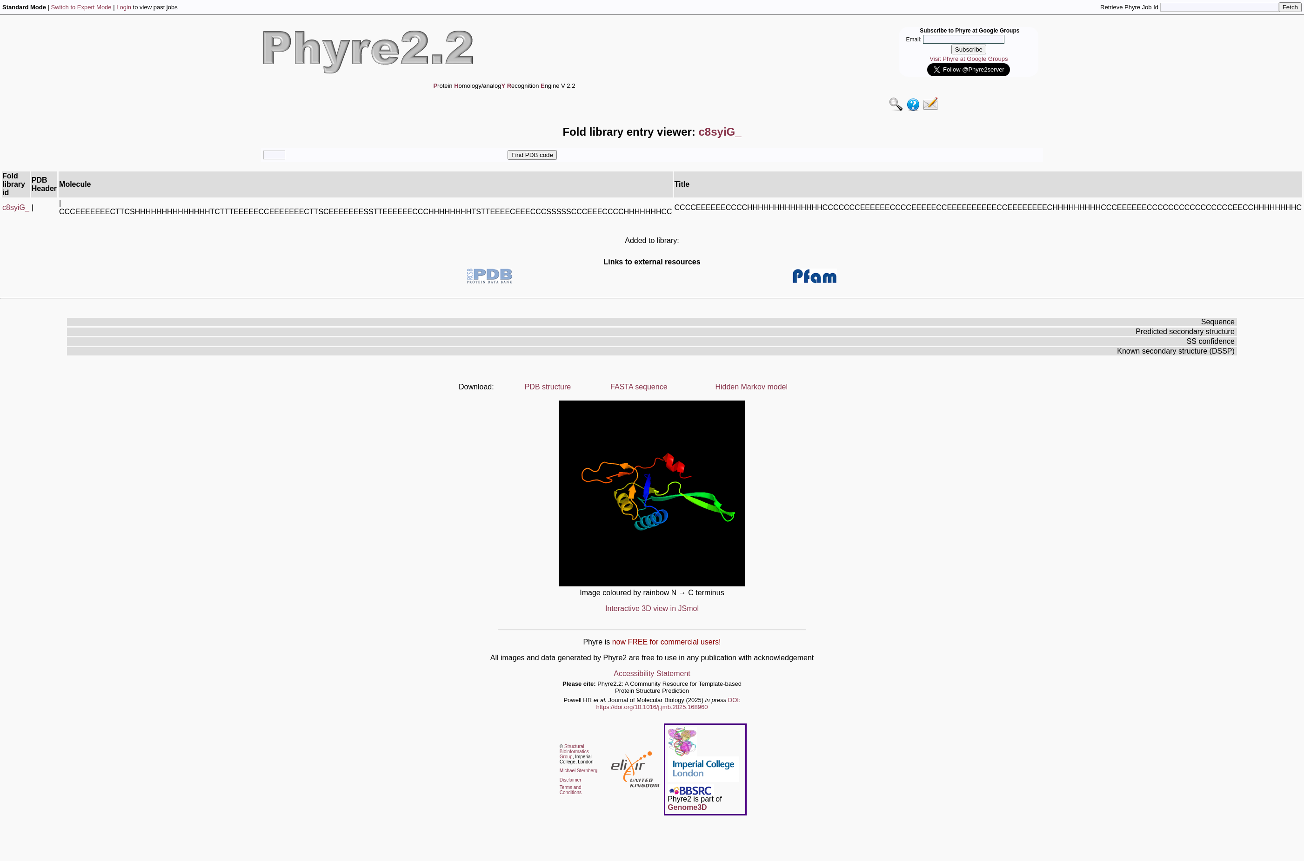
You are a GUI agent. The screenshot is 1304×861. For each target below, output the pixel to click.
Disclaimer (571, 779)
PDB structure (548, 387)
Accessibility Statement (652, 673)
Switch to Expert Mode (81, 7)
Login (123, 7)
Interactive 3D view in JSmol (652, 608)
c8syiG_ (15, 207)
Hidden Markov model (751, 387)
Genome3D (687, 807)
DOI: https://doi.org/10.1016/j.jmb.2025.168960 (668, 703)
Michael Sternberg (578, 770)
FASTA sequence (638, 387)
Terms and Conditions (571, 790)
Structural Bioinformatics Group (574, 751)
